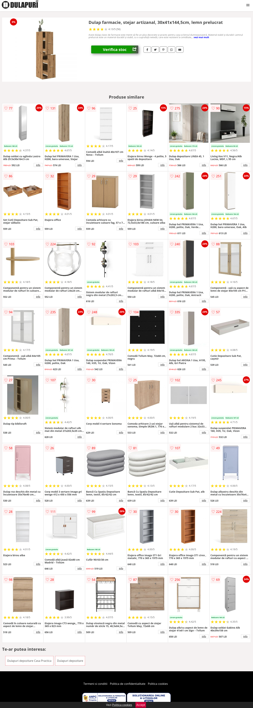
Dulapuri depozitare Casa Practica (29, 661)
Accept (140, 705)
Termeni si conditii (95, 684)
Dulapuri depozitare (70, 661)
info (38, 165)
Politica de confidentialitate (127, 684)
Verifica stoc (120, 49)
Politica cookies (158, 684)
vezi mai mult (201, 37)
